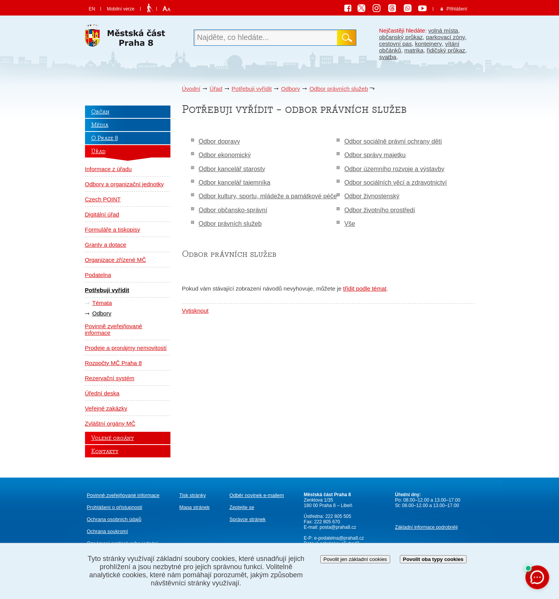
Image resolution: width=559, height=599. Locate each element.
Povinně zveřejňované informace (113, 329)
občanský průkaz (401, 37)
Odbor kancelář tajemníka (235, 182)
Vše (349, 223)
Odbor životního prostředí (379, 209)
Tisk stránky (192, 495)
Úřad (216, 88)
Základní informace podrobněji (426, 527)
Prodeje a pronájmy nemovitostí (126, 348)
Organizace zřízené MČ (115, 259)
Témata (102, 303)
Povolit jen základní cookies (355, 559)
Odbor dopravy (219, 141)
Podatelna (98, 275)
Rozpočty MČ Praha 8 (113, 363)
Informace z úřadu (108, 169)
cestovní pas (395, 43)
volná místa (443, 30)
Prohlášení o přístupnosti (114, 507)
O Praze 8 (104, 138)
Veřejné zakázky (106, 408)
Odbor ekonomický (225, 154)
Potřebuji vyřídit (252, 88)
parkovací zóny (445, 37)
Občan (100, 112)
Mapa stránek (194, 507)
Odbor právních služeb (338, 88)
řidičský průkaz (446, 50)
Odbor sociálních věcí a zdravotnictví (395, 182)
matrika (414, 50)
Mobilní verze (120, 9)
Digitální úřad (102, 214)
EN (92, 9)
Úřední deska (102, 393)
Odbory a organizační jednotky (124, 184)
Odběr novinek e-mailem (256, 495)
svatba (387, 57)
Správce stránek (247, 519)
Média (99, 125)
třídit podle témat (365, 288)
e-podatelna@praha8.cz (338, 538)
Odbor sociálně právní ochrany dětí (393, 141)
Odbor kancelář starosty (232, 168)
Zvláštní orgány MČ (110, 423)
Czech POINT (103, 199)
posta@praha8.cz (337, 527)
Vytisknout (195, 310)
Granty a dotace (106, 244)
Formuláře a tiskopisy (113, 229)
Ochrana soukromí (107, 531)
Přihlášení (456, 9)
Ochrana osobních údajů (114, 519)
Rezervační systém (110, 378)
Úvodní (191, 88)
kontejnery (428, 43)
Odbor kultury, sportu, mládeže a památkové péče (268, 195)
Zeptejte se (241, 507)
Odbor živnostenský (371, 195)
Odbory (290, 88)
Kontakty (104, 451)
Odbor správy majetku (375, 154)
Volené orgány (112, 438)
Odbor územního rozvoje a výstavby (394, 168)
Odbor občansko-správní (233, 209)
